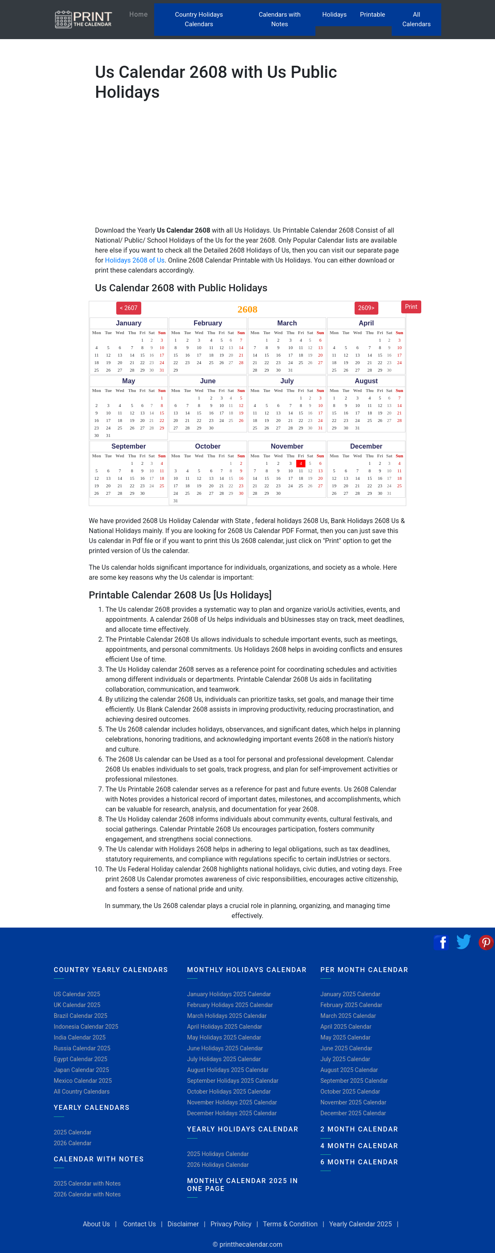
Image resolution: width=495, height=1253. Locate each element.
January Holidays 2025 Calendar (229, 994)
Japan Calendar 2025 (81, 1070)
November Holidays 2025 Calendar (232, 1102)
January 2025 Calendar (350, 994)
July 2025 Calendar (345, 1059)
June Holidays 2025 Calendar (225, 1048)
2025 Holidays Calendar (218, 1154)
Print (411, 306)
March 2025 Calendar (348, 1015)
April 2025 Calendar (346, 1026)
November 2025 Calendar (353, 1102)
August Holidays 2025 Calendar (228, 1070)
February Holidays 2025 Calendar (230, 1005)
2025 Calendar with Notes (87, 1183)
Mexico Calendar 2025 (83, 1080)
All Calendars (416, 19)
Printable (372, 14)
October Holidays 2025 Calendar (229, 1091)
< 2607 (129, 308)
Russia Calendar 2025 (82, 1048)
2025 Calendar (73, 1132)
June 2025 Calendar (346, 1048)
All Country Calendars (82, 1091)
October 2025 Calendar (350, 1091)
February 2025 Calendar (351, 1005)
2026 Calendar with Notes (87, 1194)
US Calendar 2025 (77, 994)
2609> (366, 308)
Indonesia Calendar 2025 (86, 1026)
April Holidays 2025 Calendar (224, 1026)
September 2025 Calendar (354, 1080)
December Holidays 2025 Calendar (232, 1113)
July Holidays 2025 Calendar (224, 1059)
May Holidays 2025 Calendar (224, 1037)
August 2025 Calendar (349, 1070)
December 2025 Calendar (353, 1113)
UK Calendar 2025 (77, 1005)
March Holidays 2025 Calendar (227, 1015)
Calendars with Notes (279, 19)
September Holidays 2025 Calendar (232, 1080)
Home (141, 14)
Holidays (334, 14)
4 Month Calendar (359, 1146)
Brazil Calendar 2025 (81, 1015)
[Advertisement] (48, 267)
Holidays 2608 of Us (135, 260)
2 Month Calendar (359, 1129)
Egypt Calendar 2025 (81, 1059)
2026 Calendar (73, 1143)
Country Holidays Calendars (199, 19)
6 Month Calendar (359, 1162)
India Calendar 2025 (79, 1037)
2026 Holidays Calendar (218, 1164)
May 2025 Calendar (345, 1037)
